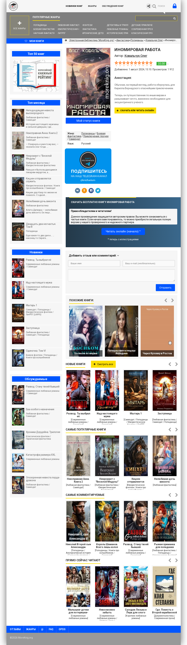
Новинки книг (74, 6)
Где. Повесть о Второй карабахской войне (164, 611)
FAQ (51, 629)
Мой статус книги (88, 120)
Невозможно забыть (107, 611)
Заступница (165, 413)
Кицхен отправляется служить (135, 480)
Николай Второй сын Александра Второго (78, 545)
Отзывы (15, 629)
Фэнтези (87, 25)
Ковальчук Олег (154, 40)
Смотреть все (103, 364)
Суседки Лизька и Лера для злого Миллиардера (136, 611)
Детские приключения (144, 25)
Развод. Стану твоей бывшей (135, 545)
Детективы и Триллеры (119, 25)
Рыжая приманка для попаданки (164, 545)
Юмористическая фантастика (75, 29)
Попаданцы (40, 25)
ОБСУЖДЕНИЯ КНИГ (113, 6)
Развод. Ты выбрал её (78, 415)
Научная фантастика (45, 33)
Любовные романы (117, 29)
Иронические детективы (96, 33)
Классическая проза (143, 33)
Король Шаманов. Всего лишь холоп (107, 545)
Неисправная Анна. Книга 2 (78, 480)
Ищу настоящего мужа (107, 415)
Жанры (92, 6)
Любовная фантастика (71, 25)
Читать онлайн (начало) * (123, 231)
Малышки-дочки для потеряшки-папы (78, 611)
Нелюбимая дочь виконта (164, 480)
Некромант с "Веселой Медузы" (107, 480)
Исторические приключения (123, 33)
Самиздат (75, 139)
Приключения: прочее (96, 136)
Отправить (165, 287)
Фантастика (89, 29)
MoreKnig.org (32, 6)
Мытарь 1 (136, 413)
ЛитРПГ (62, 33)
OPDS (62, 629)
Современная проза (142, 29)
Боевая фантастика (44, 29)
